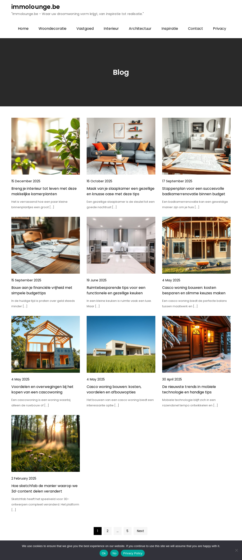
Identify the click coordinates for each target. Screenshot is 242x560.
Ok (104, 553)
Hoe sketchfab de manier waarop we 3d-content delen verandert (44, 488)
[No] (236, 550)
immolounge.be (35, 7)
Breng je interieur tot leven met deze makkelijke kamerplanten (44, 191)
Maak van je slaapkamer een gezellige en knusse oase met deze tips (120, 191)
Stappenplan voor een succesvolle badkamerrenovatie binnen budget (193, 191)
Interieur (111, 28)
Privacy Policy (132, 553)
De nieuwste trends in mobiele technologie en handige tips (189, 389)
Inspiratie (169, 28)
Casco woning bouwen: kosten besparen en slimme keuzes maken (193, 290)
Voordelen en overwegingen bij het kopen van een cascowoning (42, 389)
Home (23, 28)
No (114, 553)
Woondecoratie (52, 28)
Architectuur (140, 28)
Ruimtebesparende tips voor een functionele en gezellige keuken (116, 290)
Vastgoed (85, 28)
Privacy (219, 28)
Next (140, 531)
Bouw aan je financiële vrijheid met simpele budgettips (41, 290)
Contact (195, 28)
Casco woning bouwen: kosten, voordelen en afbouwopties (114, 389)
